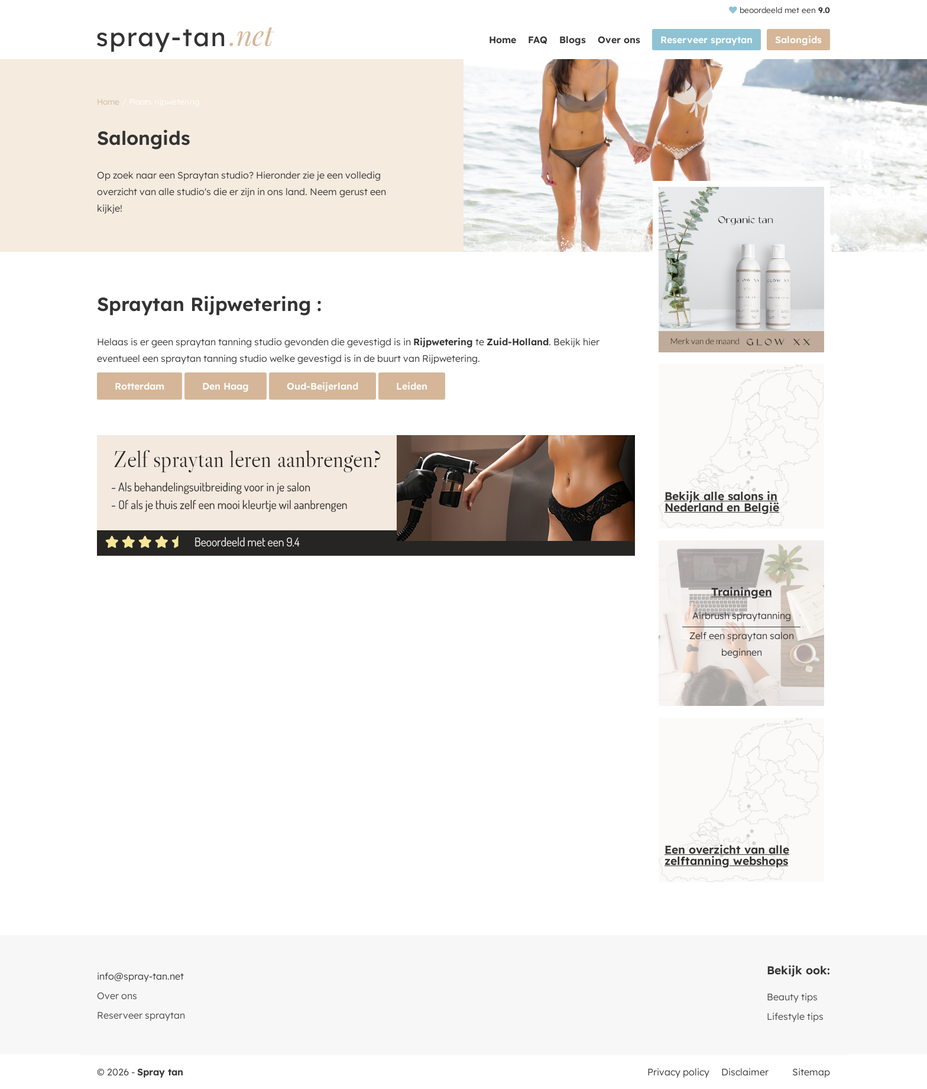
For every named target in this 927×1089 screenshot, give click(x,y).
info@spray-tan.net (140, 976)
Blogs (572, 40)
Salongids (798, 40)
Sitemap (811, 1072)
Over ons (619, 40)
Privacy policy (678, 1072)
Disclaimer (745, 1072)
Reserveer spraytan (706, 40)
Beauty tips (792, 997)
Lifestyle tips (795, 1016)
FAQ (537, 40)
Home (502, 40)
